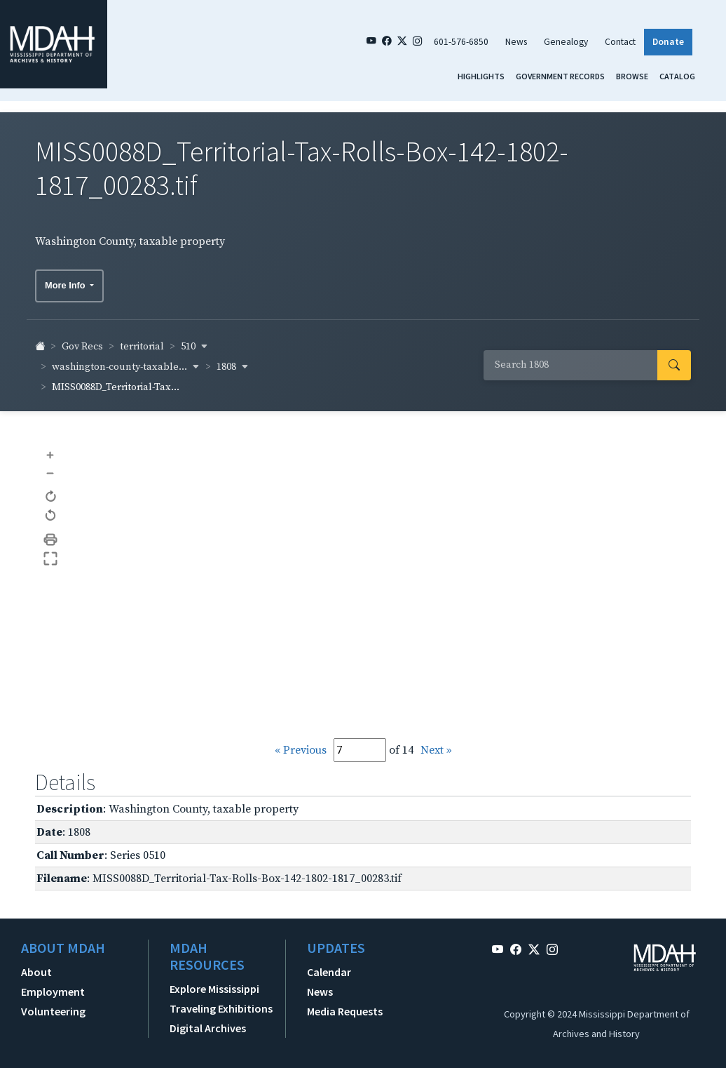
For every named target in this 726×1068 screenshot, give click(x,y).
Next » (436, 743)
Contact (620, 42)
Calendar (329, 965)
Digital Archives (208, 1021)
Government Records (560, 76)
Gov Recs (82, 339)
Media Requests (345, 1004)
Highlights (481, 76)
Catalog (677, 76)
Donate (668, 42)
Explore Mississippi (214, 982)
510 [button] (194, 339)
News (516, 42)
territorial (142, 339)
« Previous (301, 743)
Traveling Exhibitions (221, 1001)
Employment (53, 984)
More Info (66, 278)
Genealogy (566, 42)
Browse (632, 76)
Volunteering (53, 1004)
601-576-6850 (461, 42)
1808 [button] (233, 360)
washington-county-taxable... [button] (126, 360)
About (36, 965)
